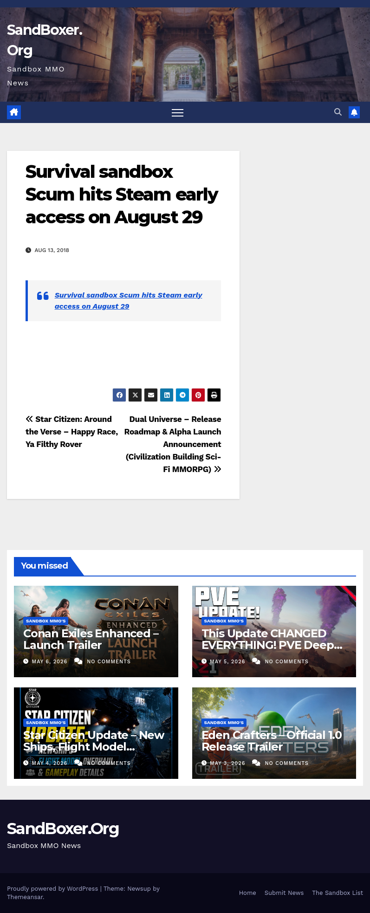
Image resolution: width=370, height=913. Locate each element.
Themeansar (25, 897)
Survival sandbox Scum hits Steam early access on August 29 (122, 194)
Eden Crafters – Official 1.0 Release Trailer (271, 740)
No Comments (108, 662)
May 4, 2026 (51, 763)
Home (247, 892)
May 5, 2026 (228, 662)
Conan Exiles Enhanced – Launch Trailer (90, 639)
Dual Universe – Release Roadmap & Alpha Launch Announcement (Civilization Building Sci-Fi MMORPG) (172, 444)
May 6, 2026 (51, 662)
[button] (338, 112)
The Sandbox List (337, 892)
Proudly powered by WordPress (53, 888)
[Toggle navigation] (177, 112)
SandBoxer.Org (63, 828)
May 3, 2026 (228, 763)
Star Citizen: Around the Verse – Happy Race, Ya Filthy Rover (72, 431)
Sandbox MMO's (45, 620)
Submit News (284, 892)
